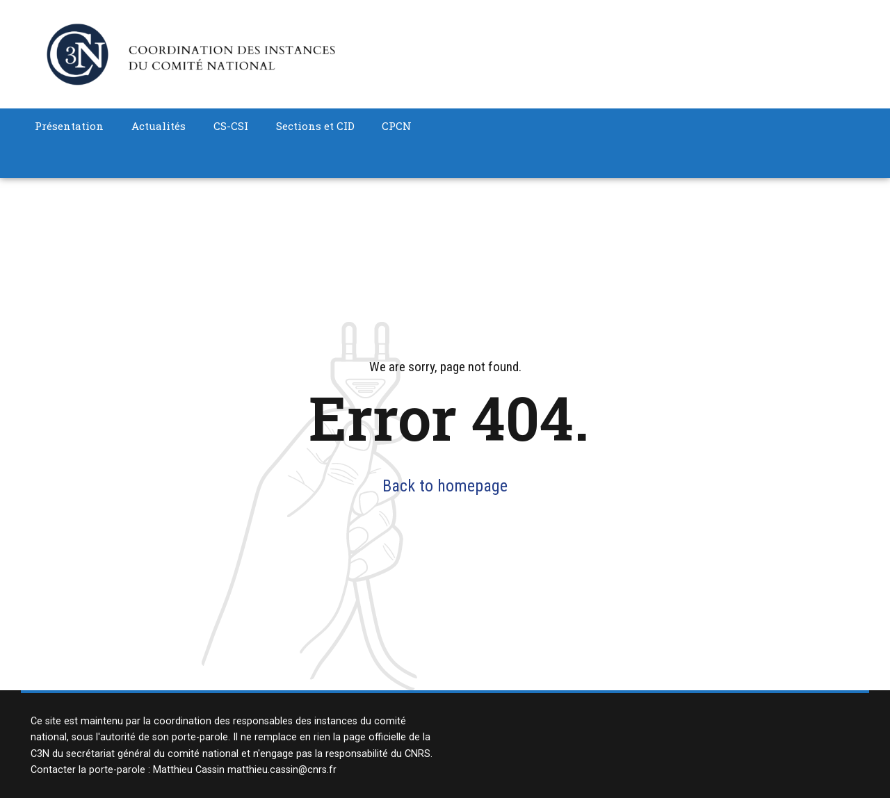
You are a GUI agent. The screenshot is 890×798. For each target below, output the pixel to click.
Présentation (69, 126)
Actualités (158, 126)
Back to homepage (445, 486)
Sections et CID (315, 126)
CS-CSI (230, 126)
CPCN (397, 126)
